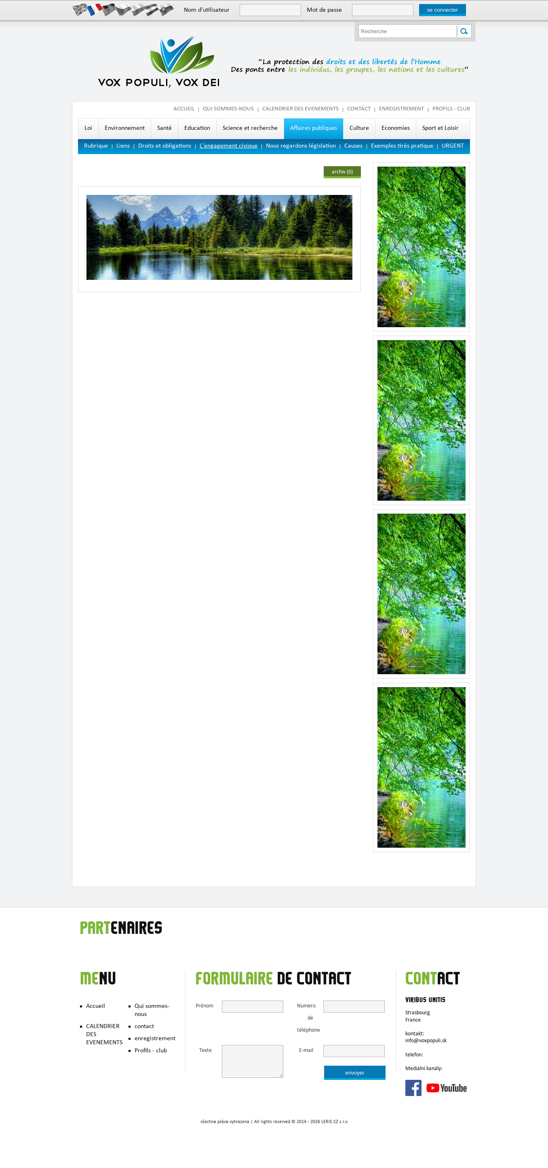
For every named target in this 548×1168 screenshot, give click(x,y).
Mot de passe (324, 10)
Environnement (125, 128)
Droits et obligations (164, 146)
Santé (164, 128)
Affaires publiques (313, 128)
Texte (205, 1051)
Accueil (183, 109)
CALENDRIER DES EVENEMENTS (300, 109)
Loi (88, 128)
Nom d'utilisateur (207, 10)
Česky (123, 9)
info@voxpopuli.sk (426, 1041)
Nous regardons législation (301, 146)
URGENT (453, 146)
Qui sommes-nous (228, 109)
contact (359, 109)
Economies (395, 128)
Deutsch (109, 9)
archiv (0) (342, 172)
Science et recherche (250, 128)
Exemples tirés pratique (402, 146)
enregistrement (401, 109)
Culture (359, 128)
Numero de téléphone (305, 1018)
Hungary (152, 9)
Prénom (204, 1006)
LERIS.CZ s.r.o (334, 1122)
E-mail (306, 1051)
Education (197, 128)
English (81, 9)
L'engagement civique (228, 146)
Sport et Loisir (440, 128)
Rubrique (96, 146)
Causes (353, 146)
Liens (123, 146)
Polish (138, 9)
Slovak (166, 9)
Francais (95, 9)
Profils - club (451, 109)
